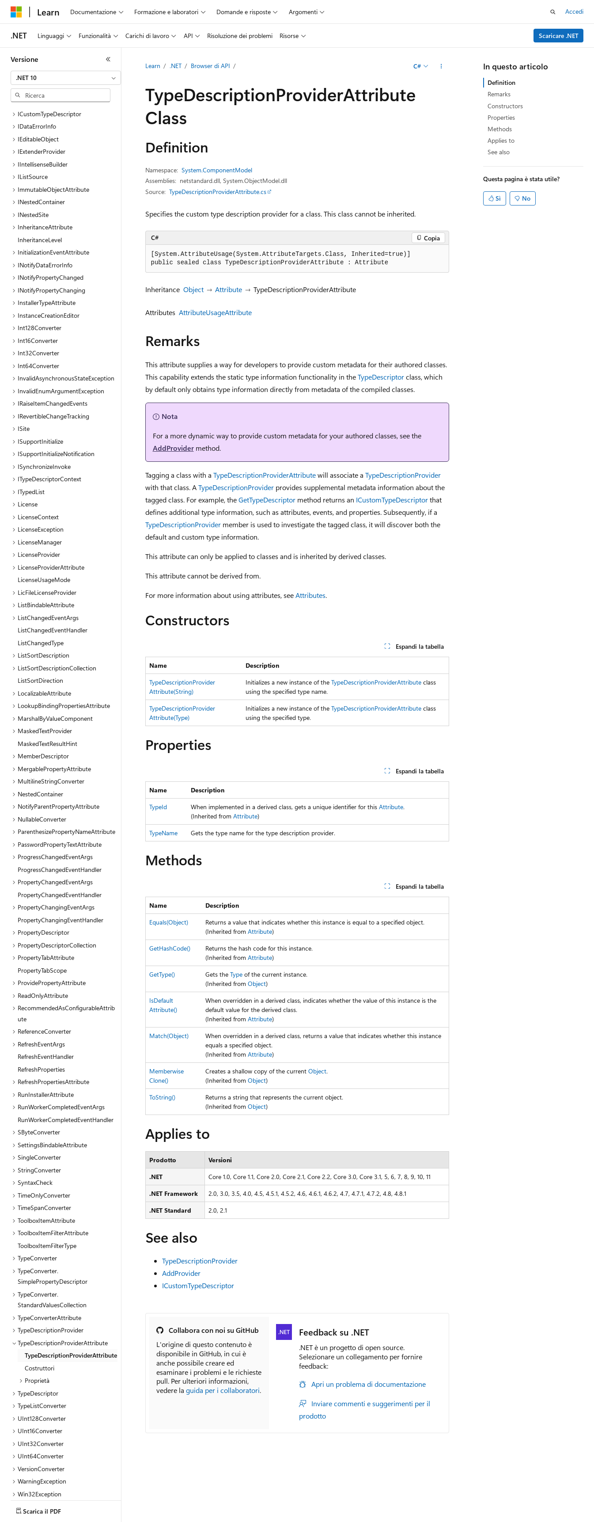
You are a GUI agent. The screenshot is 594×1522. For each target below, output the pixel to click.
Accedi (574, 11)
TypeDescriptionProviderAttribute (264, 474)
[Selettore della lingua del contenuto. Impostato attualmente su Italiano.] (30, 1483)
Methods (500, 129)
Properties (501, 117)
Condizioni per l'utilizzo (521, 1503)
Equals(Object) (168, 922)
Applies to (501, 140)
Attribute (228, 289)
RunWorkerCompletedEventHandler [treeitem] (66, 1041)
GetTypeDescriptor (266, 499)
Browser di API (210, 65)
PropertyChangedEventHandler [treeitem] (60, 816)
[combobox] (66, 78)
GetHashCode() (169, 948)
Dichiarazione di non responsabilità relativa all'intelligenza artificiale (100, 1503)
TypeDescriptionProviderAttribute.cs (217, 191)
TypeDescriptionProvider (403, 474)
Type (236, 974)
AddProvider (173, 448)
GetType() (162, 974)
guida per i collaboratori (223, 1390)
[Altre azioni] (441, 66)
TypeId (158, 807)
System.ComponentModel (217, 170)
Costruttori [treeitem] (39, 1289)
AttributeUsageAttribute (215, 312)
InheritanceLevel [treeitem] (40, 161)
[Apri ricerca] (553, 12)
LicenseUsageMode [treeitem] (44, 501)
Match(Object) (169, 1035)
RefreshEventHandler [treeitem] (46, 978)
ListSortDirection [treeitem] (40, 601)
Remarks (499, 94)
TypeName (163, 833)
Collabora (305, 1503)
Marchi (70, 1516)
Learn (152, 65)
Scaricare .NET (559, 35)
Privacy (338, 1503)
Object (193, 289)
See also (499, 152)
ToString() (162, 1097)
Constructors (505, 106)
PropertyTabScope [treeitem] (42, 891)
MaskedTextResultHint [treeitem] (47, 665)
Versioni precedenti (227, 1503)
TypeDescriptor (381, 376)
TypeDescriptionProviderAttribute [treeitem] (71, 1276)
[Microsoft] (16, 12)
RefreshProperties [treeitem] (41, 990)
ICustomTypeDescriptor (392, 499)
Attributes (310, 595)
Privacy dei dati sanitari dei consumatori (419, 1503)
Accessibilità (27, 1516)
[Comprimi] (108, 59)
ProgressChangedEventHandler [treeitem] (60, 791)
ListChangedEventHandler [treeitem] (52, 551)
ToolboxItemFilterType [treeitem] (47, 1167)
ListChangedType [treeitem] (41, 564)
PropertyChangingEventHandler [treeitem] (60, 841)
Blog (269, 1503)
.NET (176, 65)
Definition (501, 82)
